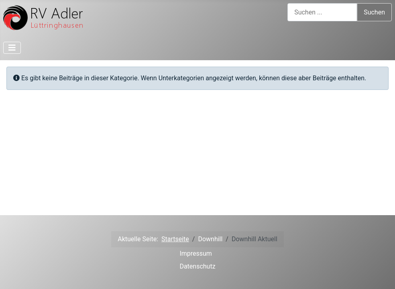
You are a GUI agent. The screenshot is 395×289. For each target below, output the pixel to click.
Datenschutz (197, 266)
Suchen (374, 12)
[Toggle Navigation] (12, 48)
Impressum (195, 253)
